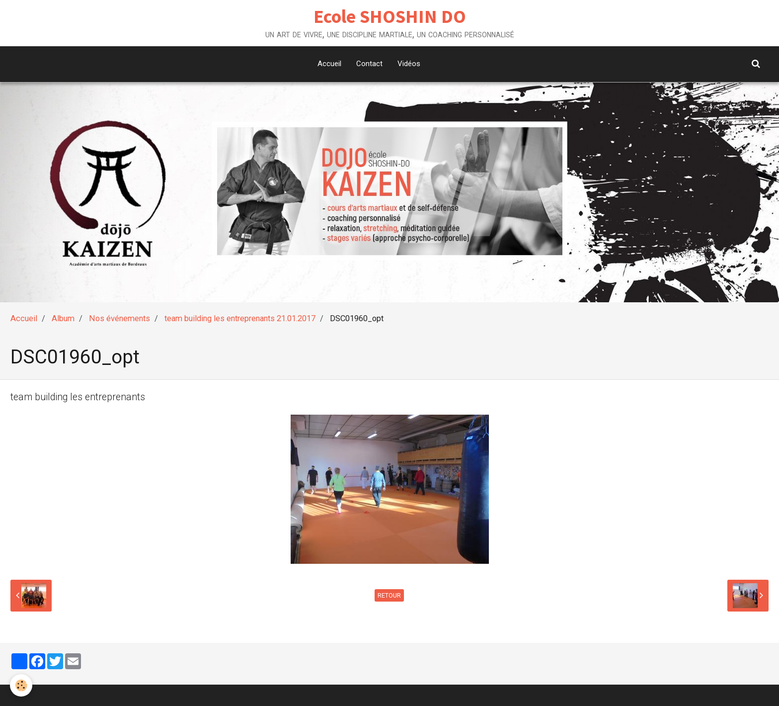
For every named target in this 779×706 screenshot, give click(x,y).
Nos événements (119, 318)
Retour (389, 595)
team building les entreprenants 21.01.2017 (239, 318)
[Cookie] (21, 685)
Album (63, 318)
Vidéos (408, 63)
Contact (369, 63)
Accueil (329, 63)
